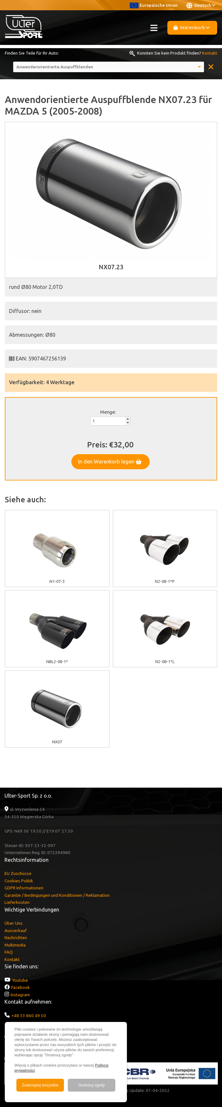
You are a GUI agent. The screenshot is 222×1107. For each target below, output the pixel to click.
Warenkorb (191, 27)
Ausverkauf (15, 930)
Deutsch (200, 5)
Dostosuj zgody (91, 1085)
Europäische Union (154, 5)
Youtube (20, 980)
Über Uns (13, 923)
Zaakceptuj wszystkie (40, 1085)
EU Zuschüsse (17, 873)
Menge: (108, 412)
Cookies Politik (18, 880)
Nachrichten (15, 937)
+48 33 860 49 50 (28, 1015)
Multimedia (15, 944)
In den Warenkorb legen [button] (110, 461)
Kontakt (209, 53)
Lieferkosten (17, 902)
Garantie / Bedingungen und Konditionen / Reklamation (57, 895)
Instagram (20, 994)
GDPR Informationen (23, 887)
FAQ (8, 952)
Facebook (20, 987)
